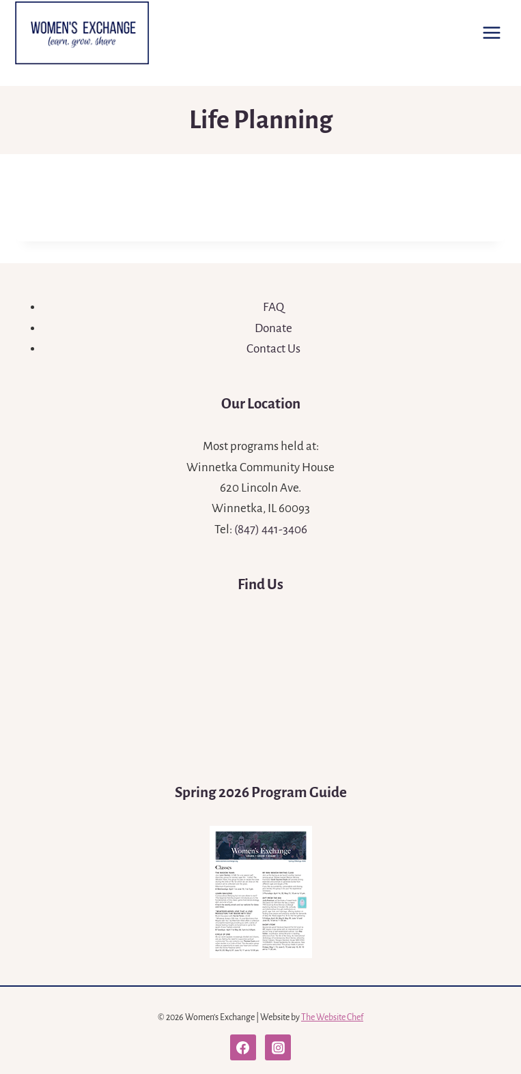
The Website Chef (332, 1017)
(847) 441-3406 (270, 529)
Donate (273, 328)
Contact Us (273, 348)
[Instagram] (278, 1047)
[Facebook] (243, 1047)
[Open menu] (491, 32)
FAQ (273, 307)
